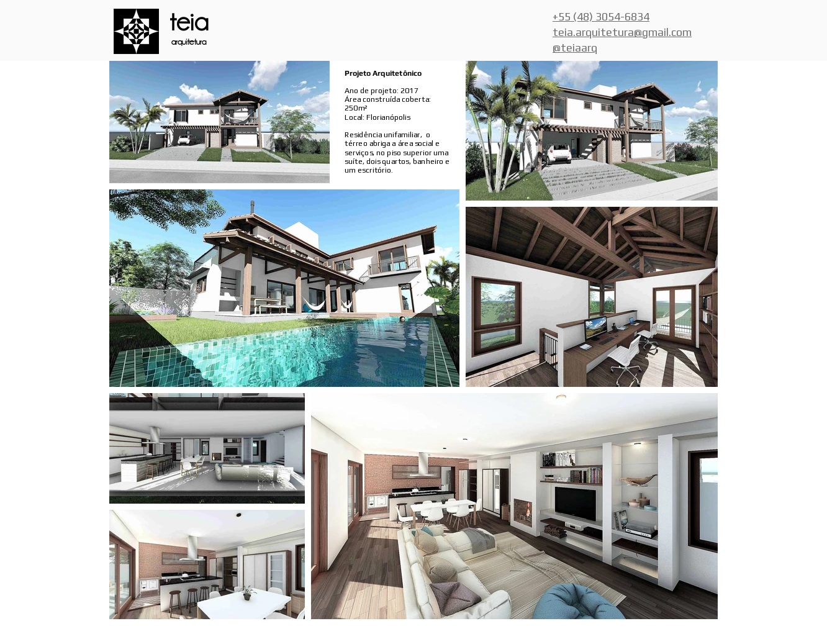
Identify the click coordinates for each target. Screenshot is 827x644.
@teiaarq (575, 47)
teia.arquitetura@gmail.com (622, 32)
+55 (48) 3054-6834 (601, 16)
